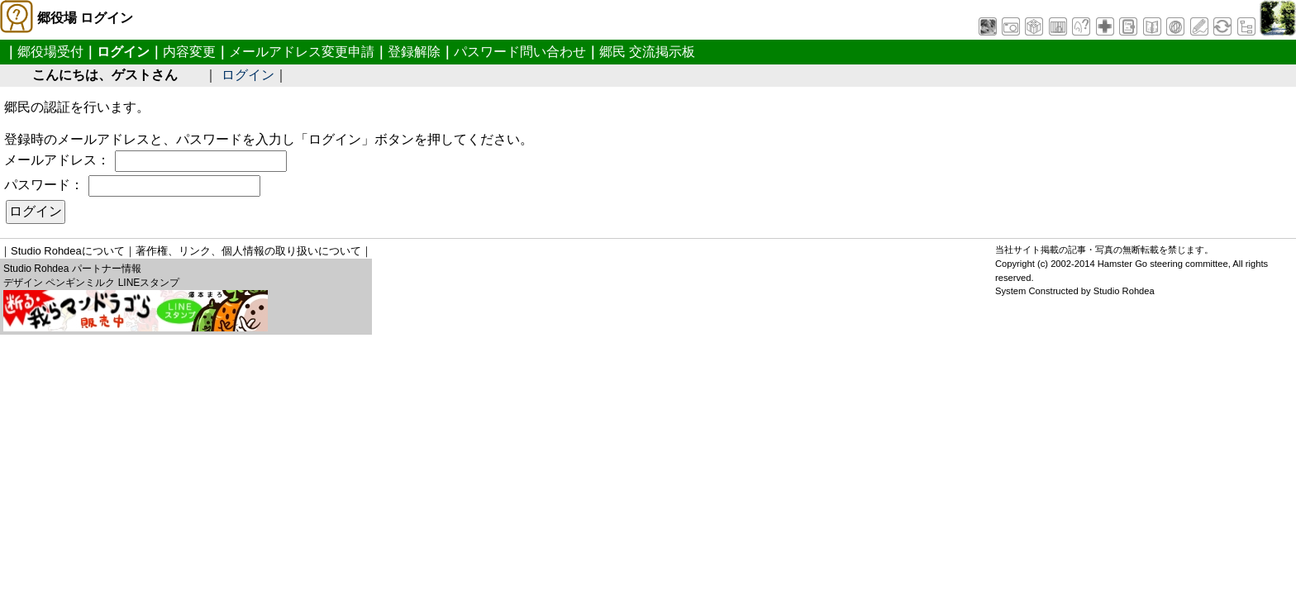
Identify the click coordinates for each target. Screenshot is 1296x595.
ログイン (248, 75)
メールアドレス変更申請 (301, 52)
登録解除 (414, 52)
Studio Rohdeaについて (68, 251)
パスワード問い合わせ (520, 52)
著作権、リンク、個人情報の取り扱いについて (248, 251)
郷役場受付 (50, 52)
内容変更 (189, 52)
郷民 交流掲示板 (647, 52)
